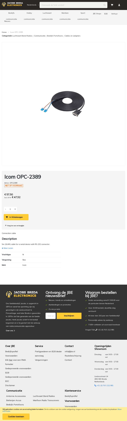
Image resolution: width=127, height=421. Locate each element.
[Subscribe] (69, 316)
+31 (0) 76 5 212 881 (104, 385)
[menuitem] (11, 13)
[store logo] (14, 5)
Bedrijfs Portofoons (55, 36)
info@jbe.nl (70, 351)
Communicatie (40, 36)
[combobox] (73, 5)
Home (4, 32)
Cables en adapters (72, 36)
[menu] (63, 17)
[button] (33, 5)
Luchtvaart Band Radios (23, 36)
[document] (63, 414)
